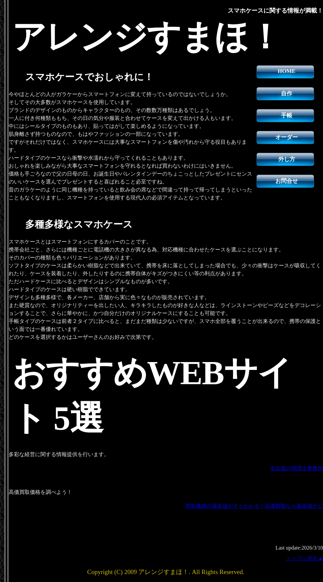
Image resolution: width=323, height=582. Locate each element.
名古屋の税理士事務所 (296, 468)
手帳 (286, 115)
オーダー (286, 137)
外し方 (286, 159)
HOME (287, 71)
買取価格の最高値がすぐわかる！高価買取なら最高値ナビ (254, 506)
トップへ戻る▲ (304, 558)
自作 (286, 93)
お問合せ (286, 181)
